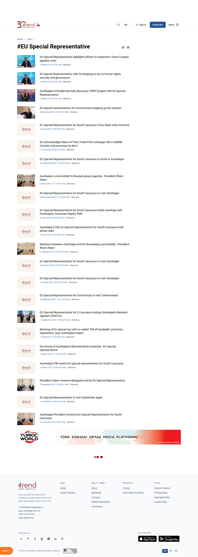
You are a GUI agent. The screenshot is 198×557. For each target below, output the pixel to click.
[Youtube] (42, 539)
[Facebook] (28, 539)
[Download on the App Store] (147, 539)
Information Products (133, 493)
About (94, 488)
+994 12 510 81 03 (26, 514)
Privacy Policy (161, 493)
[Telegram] (48, 539)
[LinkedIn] (55, 539)
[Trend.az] (28, 24)
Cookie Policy (160, 502)
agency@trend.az (26, 518)
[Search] (118, 25)
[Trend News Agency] (27, 486)
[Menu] (174, 25)
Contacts (95, 497)
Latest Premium (67, 493)
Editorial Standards (100, 502)
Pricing (126, 488)
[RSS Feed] (62, 539)
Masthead (96, 493)
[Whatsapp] (21, 539)
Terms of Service (162, 488)
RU (176, 551)
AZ (171, 551)
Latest (63, 488)
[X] (35, 539)
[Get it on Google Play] (169, 539)
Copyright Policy (162, 497)
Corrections (97, 506)
